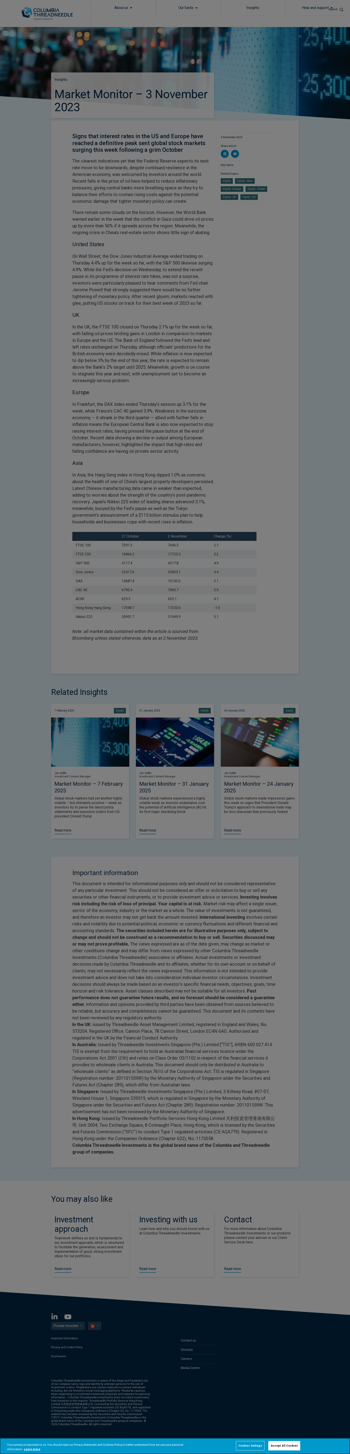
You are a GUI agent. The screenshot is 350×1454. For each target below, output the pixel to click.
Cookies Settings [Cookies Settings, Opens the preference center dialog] (250, 1445)
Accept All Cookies (284, 1445)
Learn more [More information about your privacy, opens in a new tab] (32, 1449)
